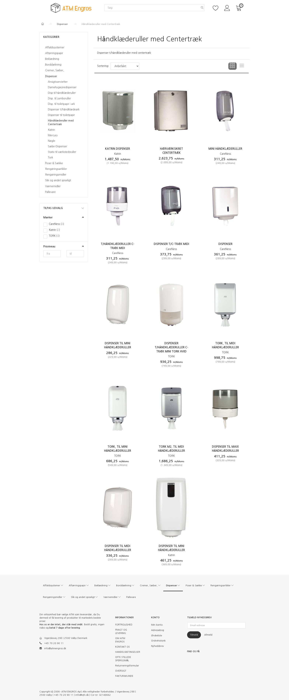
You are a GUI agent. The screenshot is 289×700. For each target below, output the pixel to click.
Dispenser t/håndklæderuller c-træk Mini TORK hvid (171, 347)
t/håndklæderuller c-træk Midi (117, 246)
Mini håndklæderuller (225, 148)
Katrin (117, 153)
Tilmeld (194, 635)
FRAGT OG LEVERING (121, 631)
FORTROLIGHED (123, 624)
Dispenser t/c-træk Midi (171, 244)
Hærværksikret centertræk (171, 150)
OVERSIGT (120, 671)
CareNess (225, 153)
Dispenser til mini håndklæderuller (117, 345)
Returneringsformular (125, 665)
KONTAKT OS (122, 647)
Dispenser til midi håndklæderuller (117, 548)
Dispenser (225, 244)
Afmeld (208, 635)
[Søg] (202, 8)
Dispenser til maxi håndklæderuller (225, 448)
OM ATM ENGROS (120, 640)
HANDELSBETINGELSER (125, 652)
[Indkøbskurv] (239, 7)
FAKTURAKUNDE (124, 676)
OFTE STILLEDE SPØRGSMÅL (123, 659)
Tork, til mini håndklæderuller (117, 448)
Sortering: (103, 66)
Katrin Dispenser (117, 148)
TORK (171, 356)
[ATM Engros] (71, 7)
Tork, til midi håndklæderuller (225, 345)
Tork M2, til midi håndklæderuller (171, 448)
